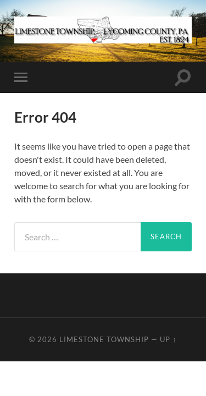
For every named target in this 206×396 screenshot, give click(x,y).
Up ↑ (168, 339)
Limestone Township (104, 339)
